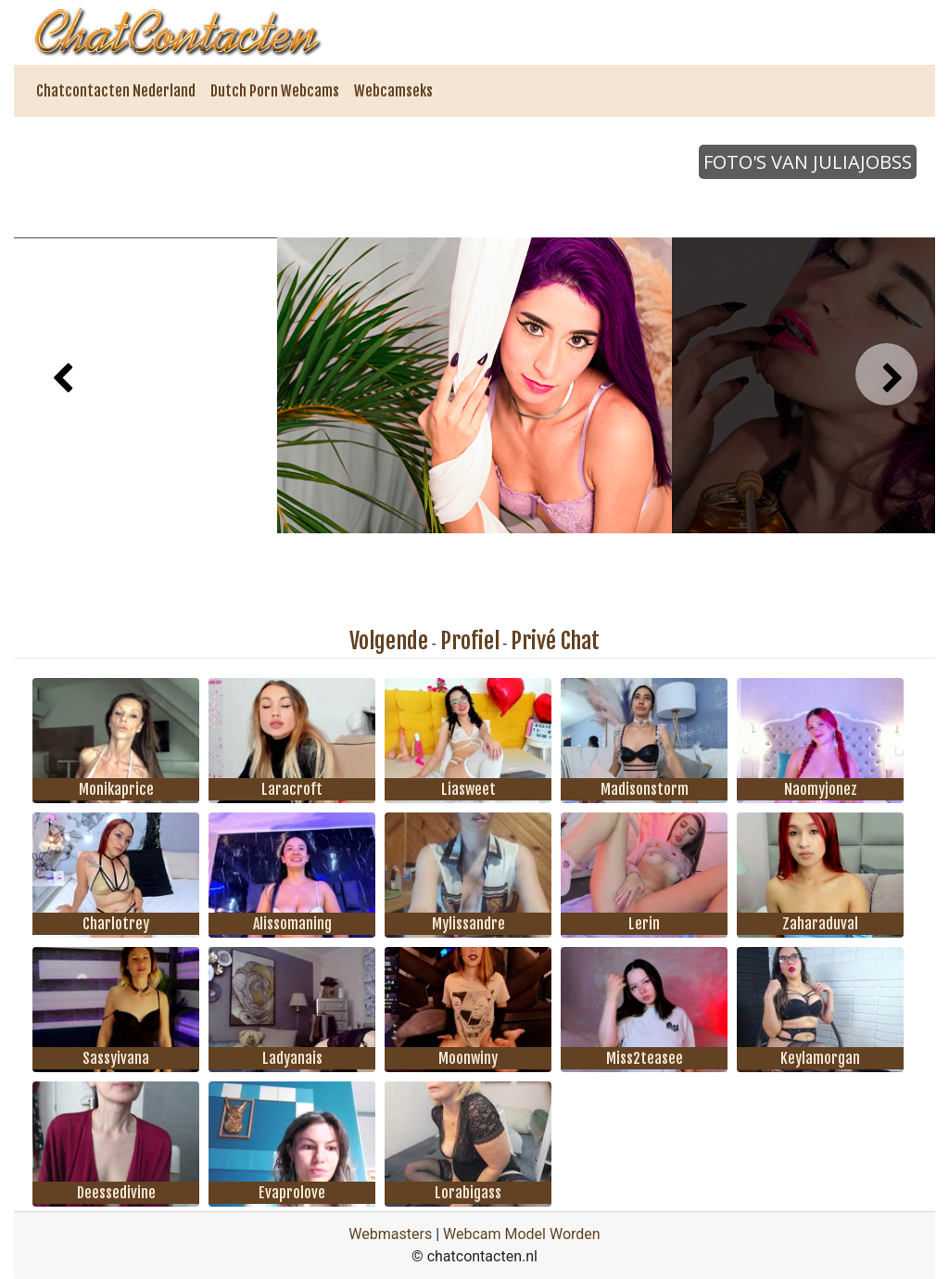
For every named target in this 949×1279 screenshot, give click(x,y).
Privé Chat (555, 641)
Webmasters (390, 1234)
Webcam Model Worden (522, 1234)
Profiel (470, 641)
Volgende (388, 641)
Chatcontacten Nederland (116, 91)
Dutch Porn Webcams (274, 91)
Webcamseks (393, 91)
